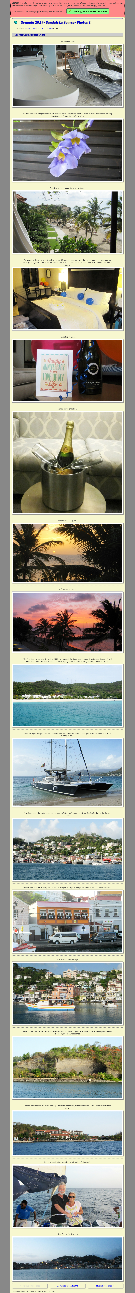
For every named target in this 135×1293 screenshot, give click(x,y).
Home (27, 28)
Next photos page (104, 1286)
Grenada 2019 (47, 28)
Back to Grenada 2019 (68, 1286)
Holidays (35, 28)
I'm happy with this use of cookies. (88, 10)
